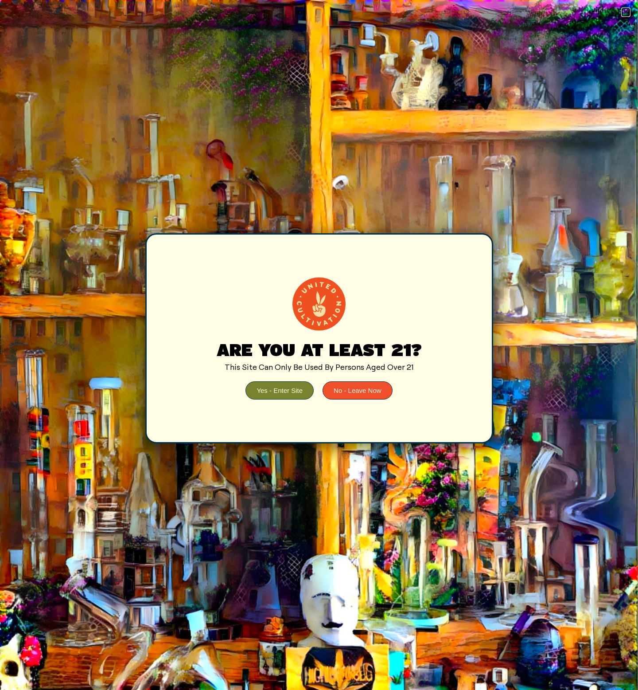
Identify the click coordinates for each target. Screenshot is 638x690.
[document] (319, 345)
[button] (625, 12)
